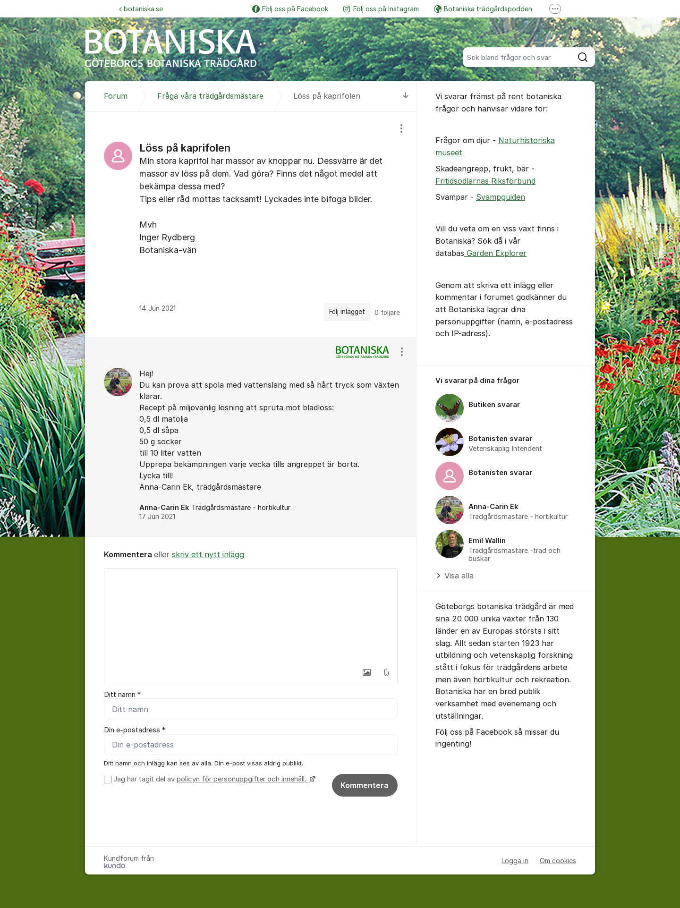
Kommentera (364, 785)
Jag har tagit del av (213, 779)
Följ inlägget (347, 311)
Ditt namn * (122, 694)
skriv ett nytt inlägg (208, 554)
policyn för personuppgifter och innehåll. (242, 779)
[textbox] (250, 616)
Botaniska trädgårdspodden (483, 9)
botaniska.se (141, 9)
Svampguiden (500, 197)
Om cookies (558, 861)
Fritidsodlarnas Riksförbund (485, 181)
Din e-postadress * (134, 730)
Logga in (515, 861)
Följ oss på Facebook (290, 9)
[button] (366, 672)
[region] (250, 224)
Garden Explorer (495, 253)
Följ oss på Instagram (381, 9)
